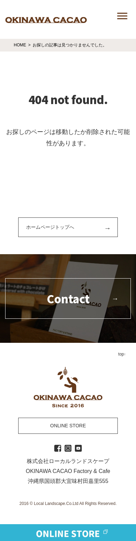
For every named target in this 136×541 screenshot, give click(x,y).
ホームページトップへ (50, 227)
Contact (68, 298)
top (121, 354)
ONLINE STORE (68, 425)
